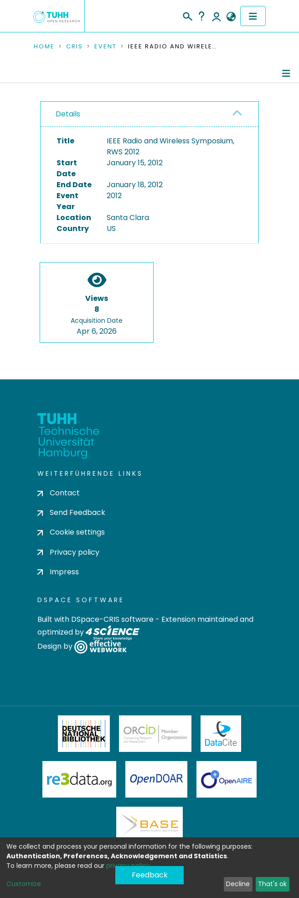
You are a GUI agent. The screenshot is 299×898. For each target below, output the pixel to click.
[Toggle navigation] (253, 16)
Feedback (150, 875)
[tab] (149, 114)
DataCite (221, 733)
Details (68, 114)
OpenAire (226, 779)
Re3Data (79, 779)
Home (44, 46)
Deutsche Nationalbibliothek (83, 733)
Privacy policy (68, 552)
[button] (231, 16)
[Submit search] (187, 15)
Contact (58, 493)
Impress (58, 572)
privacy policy (128, 865)
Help (201, 16)
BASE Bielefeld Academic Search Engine (149, 825)
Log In (216, 16)
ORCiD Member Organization (155, 734)
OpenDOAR (156, 779)
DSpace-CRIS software (112, 619)
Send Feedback (71, 512)
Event (105, 46)
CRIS (74, 46)
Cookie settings (71, 532)
